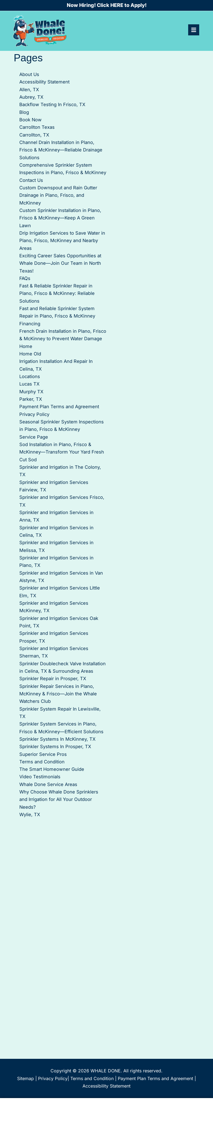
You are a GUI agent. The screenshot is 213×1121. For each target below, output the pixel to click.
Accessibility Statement (44, 82)
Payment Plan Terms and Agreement (59, 406)
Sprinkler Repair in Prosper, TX (52, 678)
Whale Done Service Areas (48, 784)
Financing (29, 323)
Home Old (30, 354)
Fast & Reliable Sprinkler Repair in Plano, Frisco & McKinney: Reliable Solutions (57, 293)
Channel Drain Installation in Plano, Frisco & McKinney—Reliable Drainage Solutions (60, 150)
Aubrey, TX (31, 97)
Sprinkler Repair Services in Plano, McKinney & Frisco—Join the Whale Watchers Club (58, 693)
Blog (24, 112)
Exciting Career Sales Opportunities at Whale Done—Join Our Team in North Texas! (60, 263)
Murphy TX (31, 391)
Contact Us (31, 180)
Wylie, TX (29, 814)
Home (25, 346)
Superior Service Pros (43, 754)
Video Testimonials (39, 776)
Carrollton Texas (37, 127)
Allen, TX (29, 89)
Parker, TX (30, 399)
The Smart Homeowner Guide (51, 769)
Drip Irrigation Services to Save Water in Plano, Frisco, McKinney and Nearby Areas (62, 240)
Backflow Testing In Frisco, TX (52, 104)
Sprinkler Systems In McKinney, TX (57, 739)
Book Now (30, 119)
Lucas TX (29, 384)
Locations (29, 376)
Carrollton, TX (34, 135)
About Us (29, 74)
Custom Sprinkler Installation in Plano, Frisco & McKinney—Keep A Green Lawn (60, 218)
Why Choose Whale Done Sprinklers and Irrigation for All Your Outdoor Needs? (58, 799)
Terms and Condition (42, 761)
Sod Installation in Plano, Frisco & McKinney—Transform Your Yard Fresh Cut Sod (61, 452)
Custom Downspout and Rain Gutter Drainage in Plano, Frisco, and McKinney (58, 195)
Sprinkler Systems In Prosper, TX (55, 746)
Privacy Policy (34, 414)
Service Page (33, 437)
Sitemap (25, 1078)
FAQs (24, 278)
